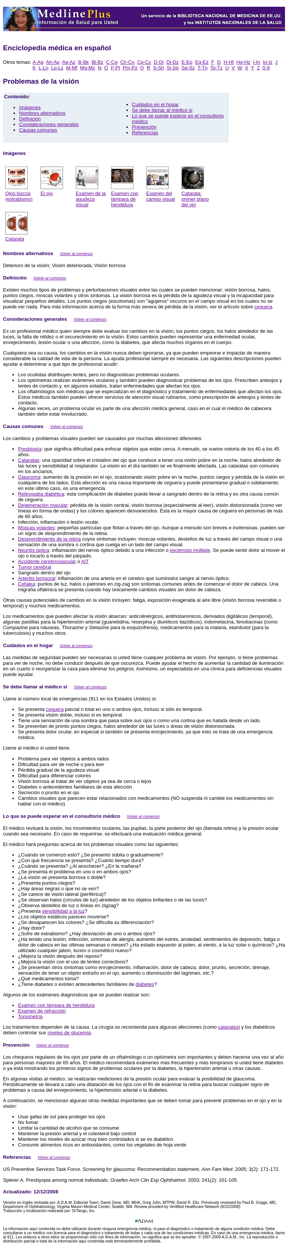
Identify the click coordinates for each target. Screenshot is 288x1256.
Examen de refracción (42, 1011)
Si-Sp (173, 68)
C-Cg (112, 62)
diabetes (145, 984)
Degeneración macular (43, 505)
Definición (30, 119)
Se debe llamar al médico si (162, 110)
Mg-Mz (87, 68)
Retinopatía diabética (41, 494)
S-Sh (158, 68)
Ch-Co (127, 62)
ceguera (263, 306)
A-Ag (38, 62)
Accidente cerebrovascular (47, 561)
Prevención (144, 127)
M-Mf (71, 68)
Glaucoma (29, 477)
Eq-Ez (201, 62)
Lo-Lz (57, 68)
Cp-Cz (144, 62)
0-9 (266, 68)
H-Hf (229, 62)
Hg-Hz (243, 62)
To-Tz (216, 68)
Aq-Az (68, 62)
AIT (84, 561)
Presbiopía (30, 449)
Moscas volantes (36, 527)
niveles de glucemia (69, 1032)
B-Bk (83, 62)
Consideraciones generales (49, 124)
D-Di (159, 62)
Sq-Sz (188, 68)
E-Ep (187, 62)
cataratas (228, 1027)
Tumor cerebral (34, 567)
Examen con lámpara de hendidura (56, 1005)
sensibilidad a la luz (63, 911)
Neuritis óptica (33, 550)
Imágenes (30, 107)
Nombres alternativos (42, 113)
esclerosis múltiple (190, 550)
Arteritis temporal (36, 578)
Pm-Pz (130, 68)
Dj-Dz (172, 62)
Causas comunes (38, 130)
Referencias (145, 132)
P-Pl (115, 68)
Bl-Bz (97, 62)
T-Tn (203, 68)
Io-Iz (268, 62)
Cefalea (26, 584)
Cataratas (28, 460)
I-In (256, 62)
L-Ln (43, 68)
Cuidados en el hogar (155, 104)
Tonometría (30, 1016)
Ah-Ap (52, 62)
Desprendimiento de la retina (49, 539)
